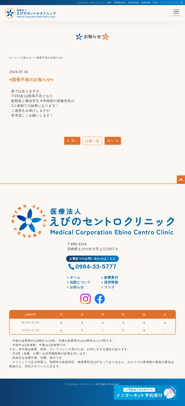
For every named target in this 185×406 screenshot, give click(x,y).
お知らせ (77, 287)
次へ (110, 140)
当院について (80, 282)
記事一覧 (92, 141)
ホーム (75, 277)
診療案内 (111, 277)
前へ (74, 140)
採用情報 (111, 282)
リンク (109, 287)
